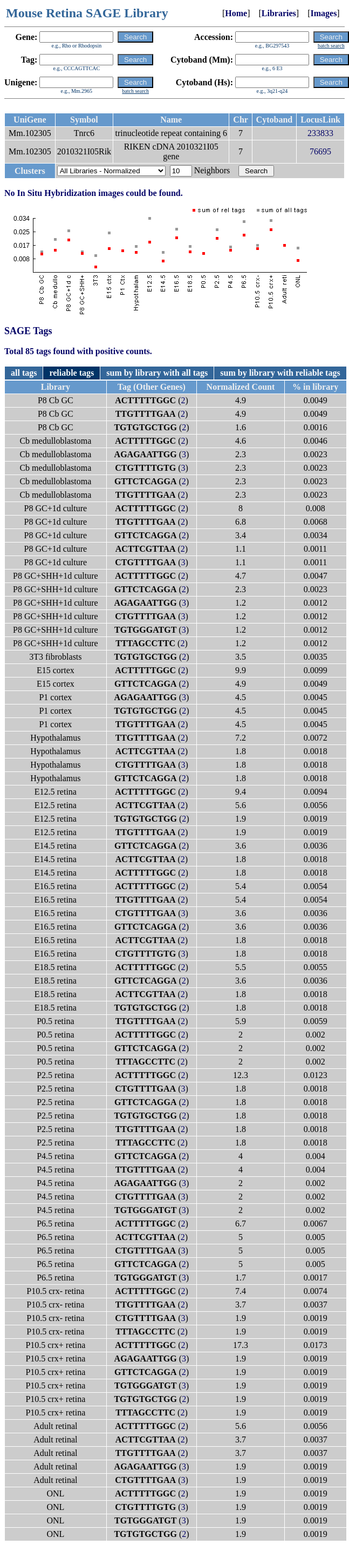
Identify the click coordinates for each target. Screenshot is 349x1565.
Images (323, 13)
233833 (320, 133)
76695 (320, 151)
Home (236, 13)
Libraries (279, 13)
